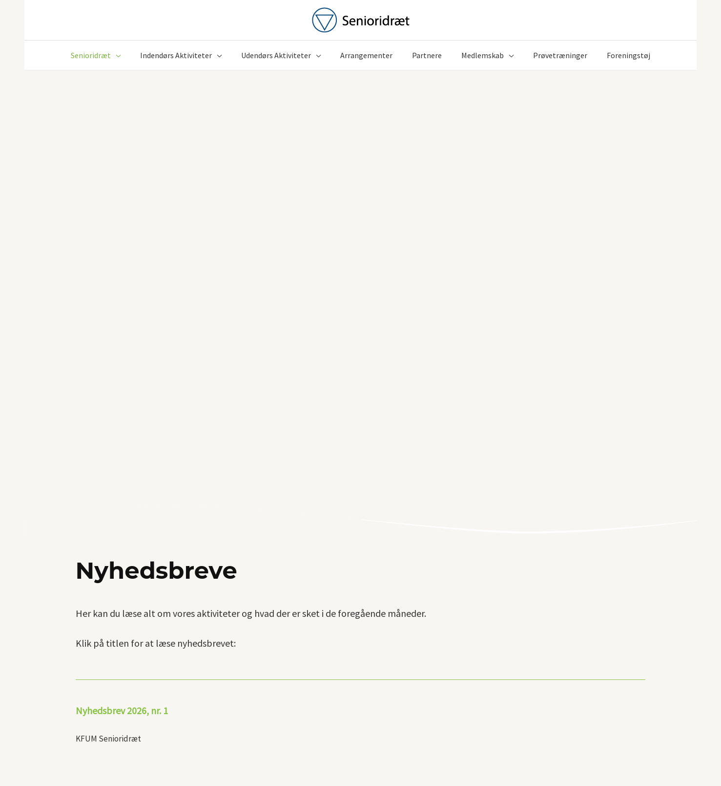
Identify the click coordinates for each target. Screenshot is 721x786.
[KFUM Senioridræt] (361, 19)
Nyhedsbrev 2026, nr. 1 (122, 710)
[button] (116, 55)
